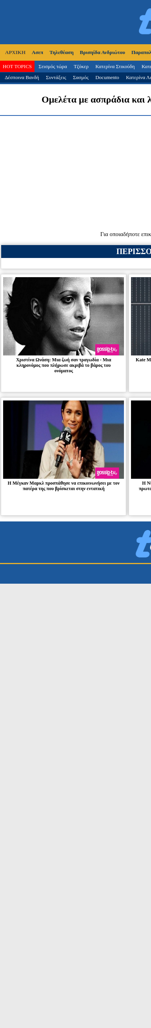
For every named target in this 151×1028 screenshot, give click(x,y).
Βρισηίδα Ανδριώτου (102, 52)
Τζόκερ (81, 66)
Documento (107, 77)
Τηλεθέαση (61, 52)
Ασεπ (37, 52)
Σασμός (81, 77)
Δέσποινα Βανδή (22, 77)
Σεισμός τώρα (52, 66)
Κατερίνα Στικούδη (115, 66)
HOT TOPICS (17, 66)
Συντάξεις (56, 77)
